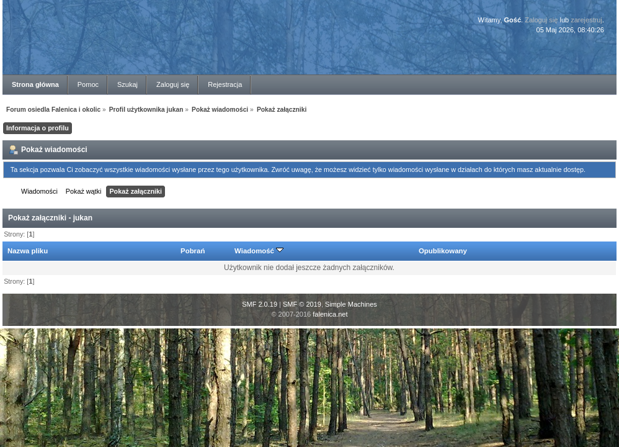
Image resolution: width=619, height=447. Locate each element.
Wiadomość (258, 251)
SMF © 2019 (302, 304)
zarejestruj (586, 20)
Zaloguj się (541, 20)
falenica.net (330, 314)
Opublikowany (443, 251)
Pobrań (192, 251)
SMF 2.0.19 (259, 304)
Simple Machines (351, 304)
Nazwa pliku (27, 251)
